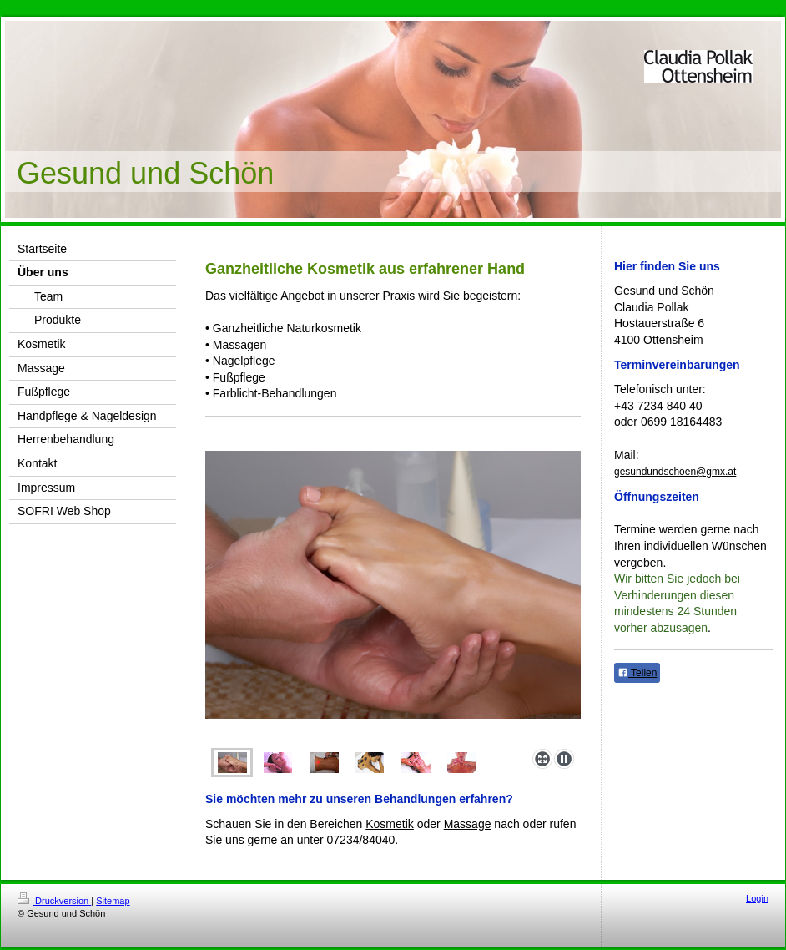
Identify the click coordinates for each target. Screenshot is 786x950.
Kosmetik (389, 824)
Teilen (637, 673)
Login (757, 898)
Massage (467, 824)
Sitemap (112, 901)
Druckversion (54, 901)
